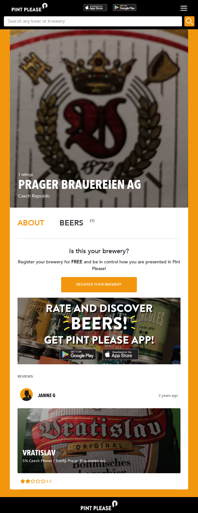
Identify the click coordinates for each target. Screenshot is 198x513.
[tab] (31, 223)
